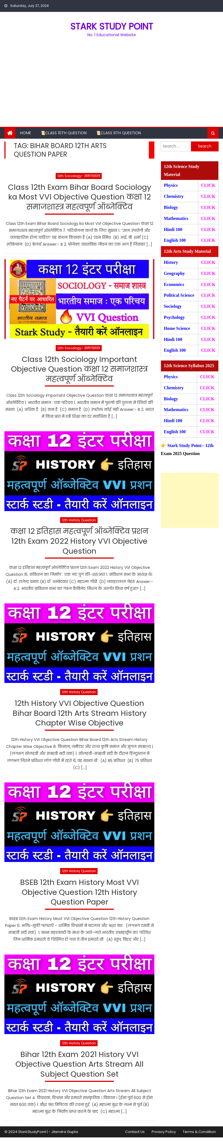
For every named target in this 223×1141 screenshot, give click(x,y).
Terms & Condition (199, 1135)
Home (25, 133)
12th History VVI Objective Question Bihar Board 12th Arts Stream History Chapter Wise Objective (79, 715)
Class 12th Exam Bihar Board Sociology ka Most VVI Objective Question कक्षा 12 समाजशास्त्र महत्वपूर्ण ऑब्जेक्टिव (79, 197)
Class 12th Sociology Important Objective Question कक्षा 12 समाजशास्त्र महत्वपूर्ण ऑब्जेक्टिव (79, 370)
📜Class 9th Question (118, 133)
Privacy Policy (164, 1135)
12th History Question (79, 521)
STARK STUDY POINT (111, 26)
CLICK (208, 218)
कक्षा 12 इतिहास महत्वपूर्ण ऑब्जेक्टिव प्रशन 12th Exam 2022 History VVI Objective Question (79, 543)
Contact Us (135, 1135)
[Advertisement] (111, 85)
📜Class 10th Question (64, 133)
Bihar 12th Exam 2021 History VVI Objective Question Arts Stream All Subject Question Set (79, 1068)
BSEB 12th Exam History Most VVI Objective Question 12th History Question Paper (79, 895)
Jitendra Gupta (64, 1135)
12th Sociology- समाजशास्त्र (78, 175)
